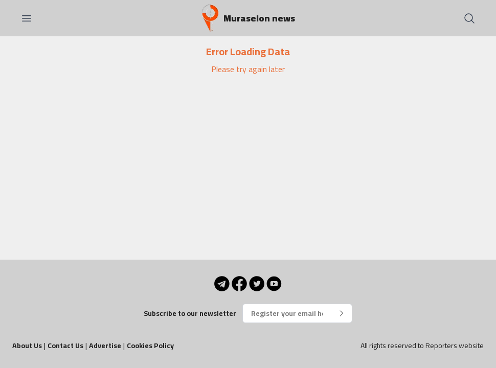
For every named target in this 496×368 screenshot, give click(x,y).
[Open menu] (26, 18)
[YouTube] (274, 283)
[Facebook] (239, 283)
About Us (27, 345)
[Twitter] (256, 283)
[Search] (469, 18)
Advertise (105, 345)
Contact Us (65, 345)
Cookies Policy (150, 345)
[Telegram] (222, 283)
